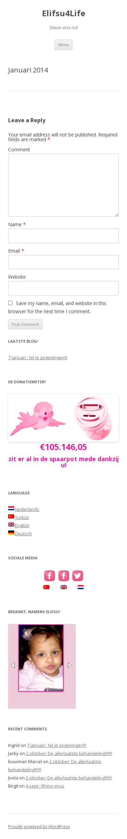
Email (16, 251)
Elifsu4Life (63, 13)
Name (17, 224)
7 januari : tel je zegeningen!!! (37, 357)
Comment (19, 149)
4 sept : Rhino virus (45, 786)
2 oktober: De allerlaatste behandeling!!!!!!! (69, 753)
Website (17, 277)
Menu (63, 44)
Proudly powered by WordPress (39, 827)
